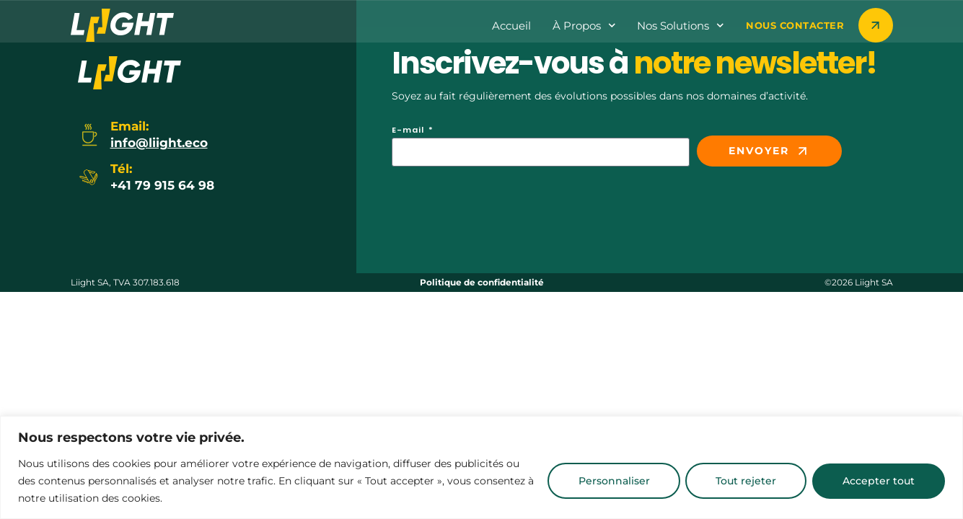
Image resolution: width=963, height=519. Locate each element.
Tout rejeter (737, 480)
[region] (481, 467)
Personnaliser (599, 480)
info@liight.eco (159, 143)
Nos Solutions (680, 26)
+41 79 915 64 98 (162, 185)
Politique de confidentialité (482, 282)
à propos (584, 26)
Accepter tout (876, 480)
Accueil (511, 25)
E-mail (409, 131)
